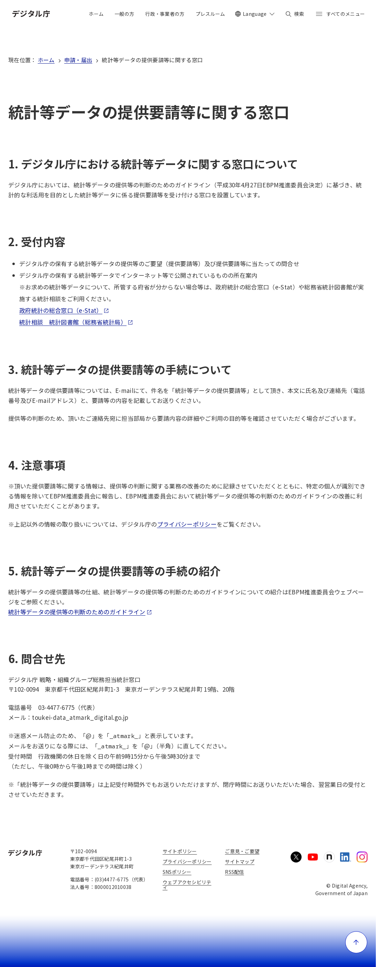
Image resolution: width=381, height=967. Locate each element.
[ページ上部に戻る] (356, 942)
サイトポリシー (180, 851)
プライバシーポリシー (187, 524)
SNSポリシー (177, 871)
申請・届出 (78, 60)
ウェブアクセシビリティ (187, 884)
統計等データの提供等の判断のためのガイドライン (80, 611)
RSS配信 (234, 871)
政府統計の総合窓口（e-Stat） (64, 310)
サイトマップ (239, 861)
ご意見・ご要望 (242, 851)
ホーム (46, 60)
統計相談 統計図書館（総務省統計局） (76, 322)
